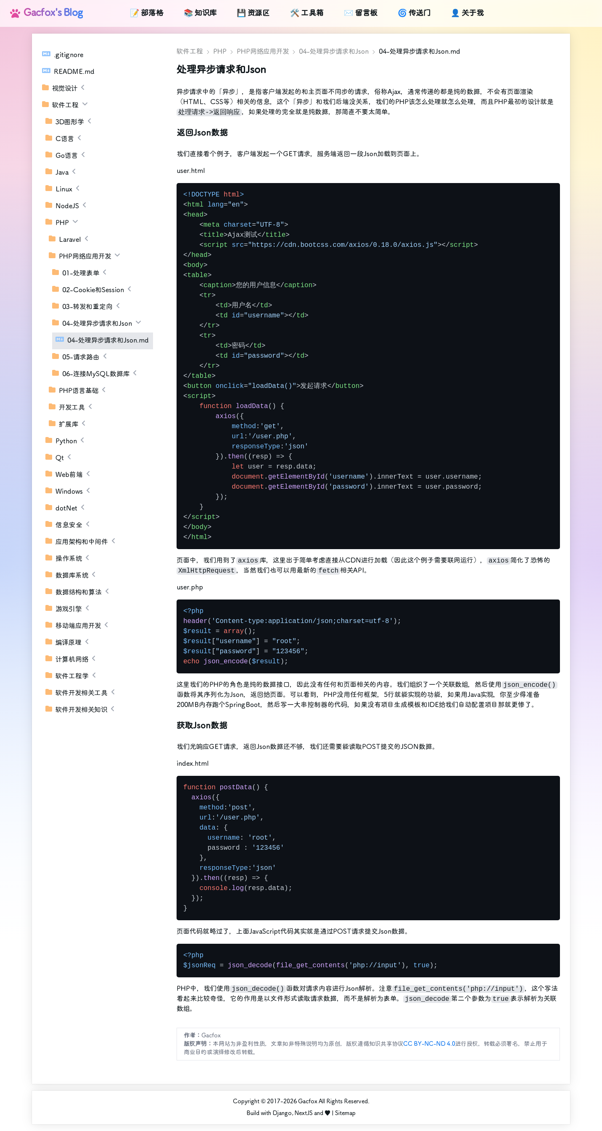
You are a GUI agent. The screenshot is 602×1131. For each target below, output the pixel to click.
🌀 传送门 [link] (414, 13)
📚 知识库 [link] (200, 13)
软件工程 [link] (190, 51)
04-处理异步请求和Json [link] (334, 51)
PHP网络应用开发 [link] (263, 51)
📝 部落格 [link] (147, 13)
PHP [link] (220, 51)
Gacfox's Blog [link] (46, 13)
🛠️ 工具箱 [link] (307, 13)
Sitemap (345, 1113)
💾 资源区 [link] (253, 13)
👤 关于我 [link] (467, 13)
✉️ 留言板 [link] (361, 13)
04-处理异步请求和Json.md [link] (419, 51)
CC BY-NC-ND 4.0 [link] (429, 1044)
